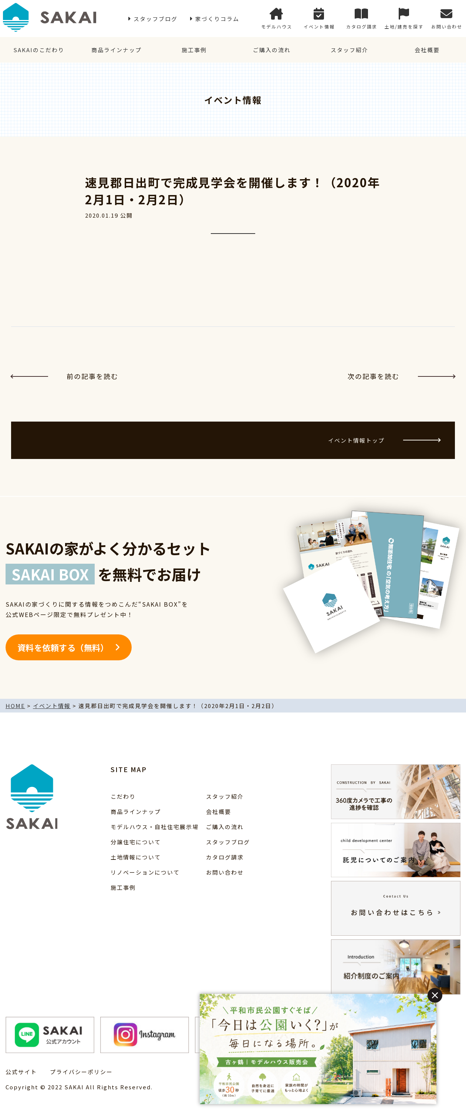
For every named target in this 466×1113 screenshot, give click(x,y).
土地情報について (136, 857)
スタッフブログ (156, 19)
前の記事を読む (64, 376)
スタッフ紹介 (349, 50)
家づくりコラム (217, 19)
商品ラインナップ (116, 50)
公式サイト (21, 1072)
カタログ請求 (361, 19)
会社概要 (427, 50)
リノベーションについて (145, 872)
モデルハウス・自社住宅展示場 (155, 827)
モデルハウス (276, 19)
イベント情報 (319, 19)
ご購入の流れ (272, 50)
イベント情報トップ (384, 440)
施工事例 (194, 50)
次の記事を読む (401, 376)
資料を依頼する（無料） (63, 647)
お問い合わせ (446, 19)
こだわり (123, 796)
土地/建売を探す (404, 19)
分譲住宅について (136, 842)
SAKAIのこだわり (38, 50)
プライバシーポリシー (81, 1072)
